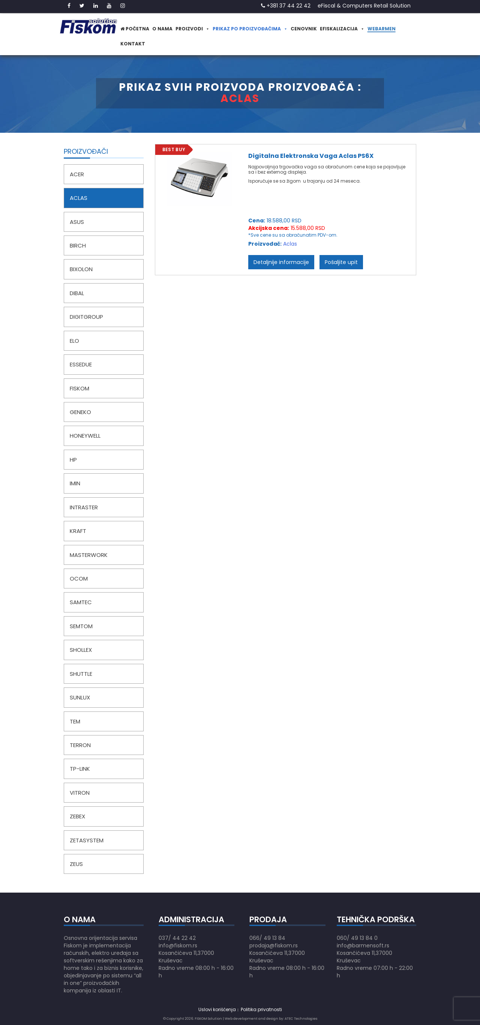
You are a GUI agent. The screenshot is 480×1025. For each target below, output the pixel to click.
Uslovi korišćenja (217, 1009)
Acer (77, 174)
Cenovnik (304, 29)
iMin (75, 483)
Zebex (77, 816)
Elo (74, 341)
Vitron (80, 793)
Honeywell (85, 436)
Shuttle (81, 674)
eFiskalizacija (342, 29)
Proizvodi (193, 29)
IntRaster (84, 507)
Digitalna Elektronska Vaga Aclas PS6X (311, 156)
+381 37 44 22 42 (285, 5)
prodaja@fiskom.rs (273, 945)
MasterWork (89, 555)
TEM (75, 721)
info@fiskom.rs (178, 945)
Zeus (76, 864)
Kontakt (132, 44)
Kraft (78, 531)
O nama (162, 29)
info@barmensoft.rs (363, 945)
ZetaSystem (87, 840)
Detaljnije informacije (281, 262)
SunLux (80, 697)
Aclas (78, 198)
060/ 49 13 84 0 (357, 938)
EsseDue (81, 364)
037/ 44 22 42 (177, 938)
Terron (80, 745)
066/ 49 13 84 (267, 938)
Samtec (81, 602)
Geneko (80, 412)
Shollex (81, 650)
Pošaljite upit (341, 262)
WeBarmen (382, 29)
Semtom (81, 626)
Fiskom (79, 388)
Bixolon (81, 269)
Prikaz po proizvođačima (250, 29)
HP (73, 460)
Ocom (79, 578)
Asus (77, 222)
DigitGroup (86, 317)
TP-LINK (80, 769)
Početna (134, 29)
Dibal (77, 293)
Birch (78, 245)
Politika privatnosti (261, 1009)
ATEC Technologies (301, 1018)
